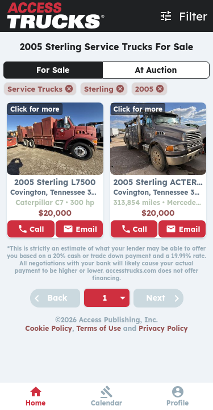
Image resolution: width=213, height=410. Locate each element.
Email (86, 228)
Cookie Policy (48, 328)
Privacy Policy (163, 328)
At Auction (156, 70)
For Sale (53, 70)
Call (37, 228)
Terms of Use (98, 328)
